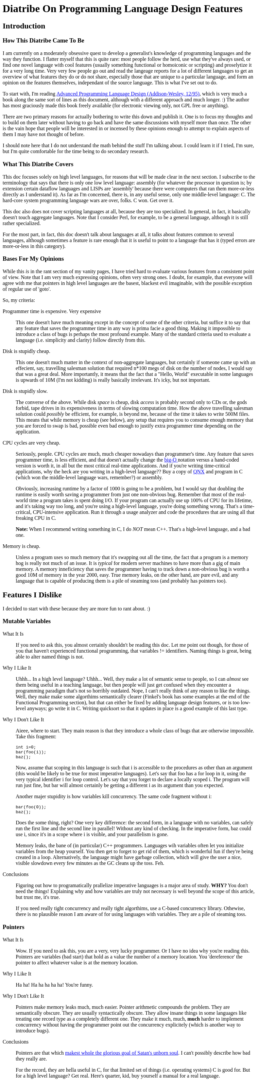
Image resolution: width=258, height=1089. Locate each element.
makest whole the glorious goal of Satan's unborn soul (121, 1058)
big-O (171, 460)
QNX (199, 471)
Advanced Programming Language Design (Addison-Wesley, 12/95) (127, 94)
